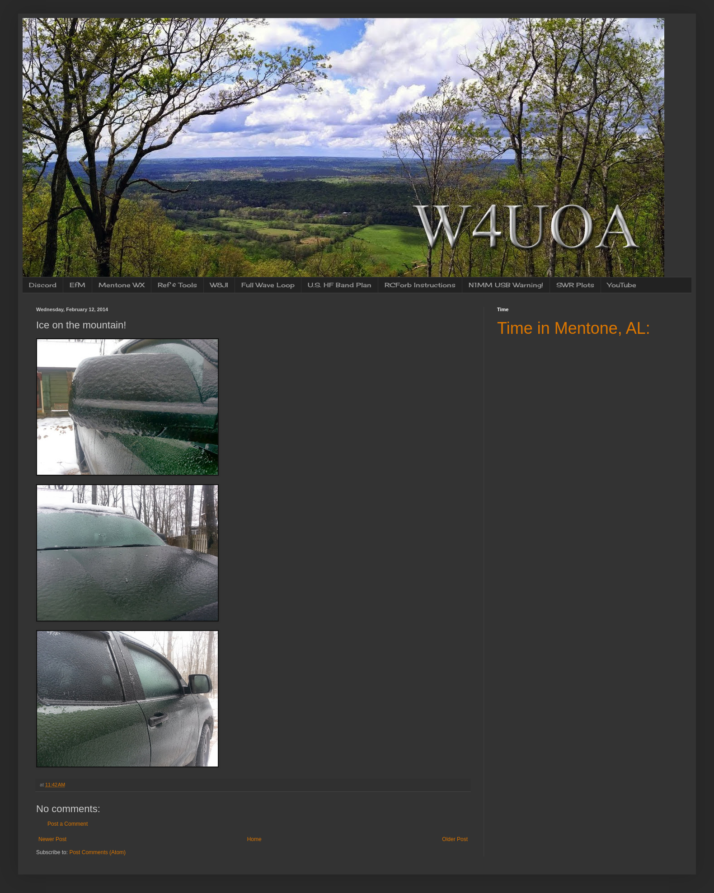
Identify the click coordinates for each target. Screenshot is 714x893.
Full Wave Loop (268, 285)
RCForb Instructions (420, 285)
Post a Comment (67, 824)
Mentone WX (122, 285)
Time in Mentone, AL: (573, 328)
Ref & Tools (177, 285)
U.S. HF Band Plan (339, 285)
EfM (77, 285)
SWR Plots (575, 285)
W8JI (219, 285)
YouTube (621, 285)
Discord (42, 285)
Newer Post (52, 839)
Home (254, 839)
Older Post (455, 839)
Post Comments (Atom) (97, 852)
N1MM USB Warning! (506, 285)
